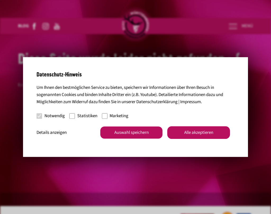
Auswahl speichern (131, 132)
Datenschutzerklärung (157, 102)
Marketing (115, 116)
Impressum (190, 102)
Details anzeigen (52, 132)
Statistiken (83, 116)
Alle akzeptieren (198, 132)
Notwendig (51, 116)
